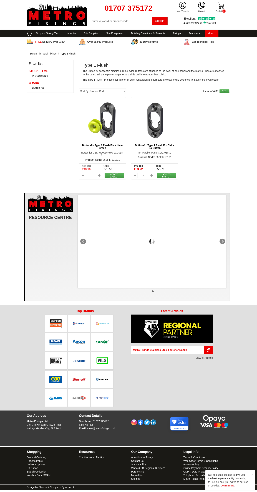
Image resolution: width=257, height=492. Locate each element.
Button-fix (38, 88)
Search (160, 21)
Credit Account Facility (91, 459)
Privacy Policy (191, 466)
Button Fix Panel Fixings (43, 54)
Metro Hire (137, 477)
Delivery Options (36, 466)
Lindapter (71, 34)
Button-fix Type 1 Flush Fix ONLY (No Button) (154, 147)
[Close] (252, 474)
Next (222, 242)
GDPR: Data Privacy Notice (198, 473)
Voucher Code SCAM (39, 477)
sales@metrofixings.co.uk (101, 430)
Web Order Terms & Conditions (200, 463)
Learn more (227, 485)
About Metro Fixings (142, 459)
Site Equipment (116, 34)
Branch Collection (36, 473)
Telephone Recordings (195, 477)
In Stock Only (40, 76)
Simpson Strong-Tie (48, 34)
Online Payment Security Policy (200, 470)
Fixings (178, 34)
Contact (201, 11)
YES (224, 92)
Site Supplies (92, 34)
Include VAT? (211, 92)
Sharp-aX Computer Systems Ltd (57, 489)
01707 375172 (101, 423)
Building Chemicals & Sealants (149, 34)
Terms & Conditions (194, 459)
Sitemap (135, 480)
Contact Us (137, 463)
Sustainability (138, 466)
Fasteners (195, 34)
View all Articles (204, 358)
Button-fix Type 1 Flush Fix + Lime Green (102, 147)
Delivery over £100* (50, 42)
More (212, 34)
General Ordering (36, 459)
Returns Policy (35, 463)
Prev (83, 242)
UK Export (32, 470)
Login (178, 11)
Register (185, 11)
